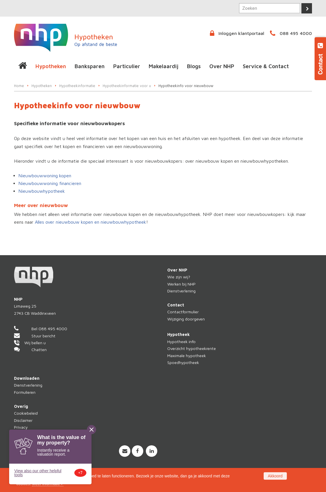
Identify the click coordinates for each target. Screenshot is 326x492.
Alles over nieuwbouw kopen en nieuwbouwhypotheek (90, 222)
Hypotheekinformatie (77, 86)
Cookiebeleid (26, 413)
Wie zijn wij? (178, 276)
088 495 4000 (296, 33)
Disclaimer (23, 420)
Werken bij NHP (181, 284)
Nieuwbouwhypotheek (41, 191)
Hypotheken (41, 86)
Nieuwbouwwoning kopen (44, 175)
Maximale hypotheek (186, 355)
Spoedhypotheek (183, 362)
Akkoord (275, 476)
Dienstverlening (181, 290)
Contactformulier (183, 311)
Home (19, 86)
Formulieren (24, 392)
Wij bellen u (35, 342)
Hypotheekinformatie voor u (127, 86)
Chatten (39, 349)
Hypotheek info (181, 341)
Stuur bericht (43, 335)
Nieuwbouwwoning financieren (49, 183)
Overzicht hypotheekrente (191, 348)
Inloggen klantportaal (241, 33)
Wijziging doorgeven (186, 318)
